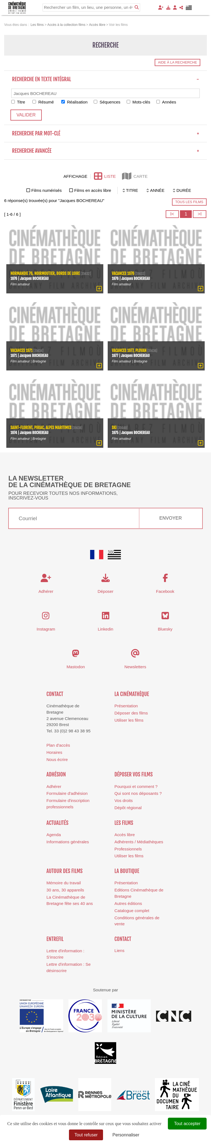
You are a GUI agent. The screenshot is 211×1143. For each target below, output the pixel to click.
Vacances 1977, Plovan (129, 350)
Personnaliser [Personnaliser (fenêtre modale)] (125, 1135)
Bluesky (165, 629)
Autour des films (64, 871)
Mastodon (75, 666)
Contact (54, 694)
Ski (114, 428)
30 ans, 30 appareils (65, 890)
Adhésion (56, 774)
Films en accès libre (92, 190)
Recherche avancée (105, 151)
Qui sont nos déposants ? (138, 793)
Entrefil (54, 939)
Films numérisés (46, 190)
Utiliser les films (129, 720)
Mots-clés (139, 102)
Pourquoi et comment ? (136, 786)
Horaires (54, 752)
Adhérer (53, 786)
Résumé (43, 102)
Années (167, 102)
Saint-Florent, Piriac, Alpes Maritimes (41, 428)
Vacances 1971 (21, 350)
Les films (124, 823)
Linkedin (105, 629)
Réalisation (75, 102)
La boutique (127, 871)
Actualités (57, 823)
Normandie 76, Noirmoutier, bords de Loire (45, 273)
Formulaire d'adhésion (67, 793)
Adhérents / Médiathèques (139, 841)
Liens (119, 950)
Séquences (107, 102)
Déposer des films (131, 713)
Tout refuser (86, 1135)
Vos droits (124, 800)
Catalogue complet (132, 910)
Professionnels (128, 849)
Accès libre (125, 834)
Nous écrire (57, 759)
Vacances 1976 (123, 273)
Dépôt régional (128, 807)
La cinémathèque (132, 694)
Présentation (126, 705)
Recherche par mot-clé (105, 133)
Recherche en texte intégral (105, 79)
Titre (18, 102)
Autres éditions (128, 903)
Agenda (53, 834)
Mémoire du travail (63, 883)
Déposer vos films (134, 774)
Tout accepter (187, 1123)
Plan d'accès (58, 745)
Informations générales (67, 841)
